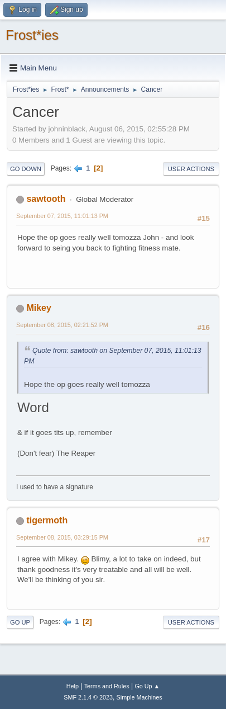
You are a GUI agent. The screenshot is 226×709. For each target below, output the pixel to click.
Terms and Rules (106, 686)
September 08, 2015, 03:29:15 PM (62, 537)
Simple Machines (139, 697)
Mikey (38, 308)
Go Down (25, 169)
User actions (191, 169)
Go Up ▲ (147, 686)
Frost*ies (32, 34)
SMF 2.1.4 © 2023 (88, 697)
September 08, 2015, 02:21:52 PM (62, 325)
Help (72, 686)
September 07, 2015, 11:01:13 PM (62, 215)
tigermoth (47, 520)
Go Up (20, 622)
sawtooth (45, 199)
